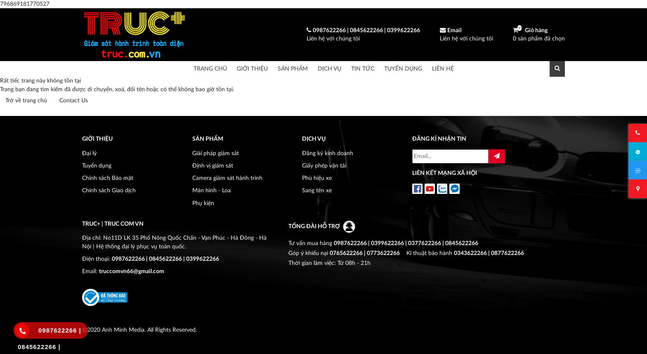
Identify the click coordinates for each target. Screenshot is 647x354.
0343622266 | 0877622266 (489, 253)
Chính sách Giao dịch (109, 190)
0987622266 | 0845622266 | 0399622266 (165, 259)
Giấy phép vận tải (324, 166)
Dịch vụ (329, 69)
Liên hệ (443, 69)
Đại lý (89, 153)
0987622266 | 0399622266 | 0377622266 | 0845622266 (406, 243)
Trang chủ (210, 69)
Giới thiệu (252, 69)
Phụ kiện (203, 203)
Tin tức (362, 69)
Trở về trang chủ (26, 100)
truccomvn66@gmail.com (131, 271)
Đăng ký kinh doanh (327, 153)
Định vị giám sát (212, 166)
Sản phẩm (293, 69)
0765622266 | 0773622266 (365, 253)
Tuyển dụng (403, 69)
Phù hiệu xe (317, 178)
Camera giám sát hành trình (227, 178)
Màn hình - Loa (211, 190)
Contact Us (73, 100)
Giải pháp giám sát (215, 153)
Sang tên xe (317, 190)
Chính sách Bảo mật (107, 178)
